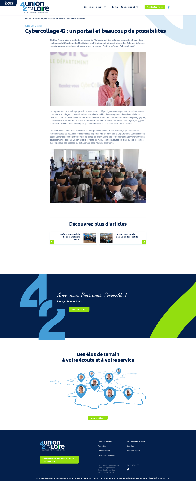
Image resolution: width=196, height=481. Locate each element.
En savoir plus (78, 309)
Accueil (28, 18)
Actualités (36, 18)
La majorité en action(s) (123, 7)
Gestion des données (106, 455)
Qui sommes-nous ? (93, 7)
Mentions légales (133, 451)
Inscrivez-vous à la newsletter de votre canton (58, 460)
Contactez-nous (155, 7)
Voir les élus (97, 418)
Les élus (130, 446)
